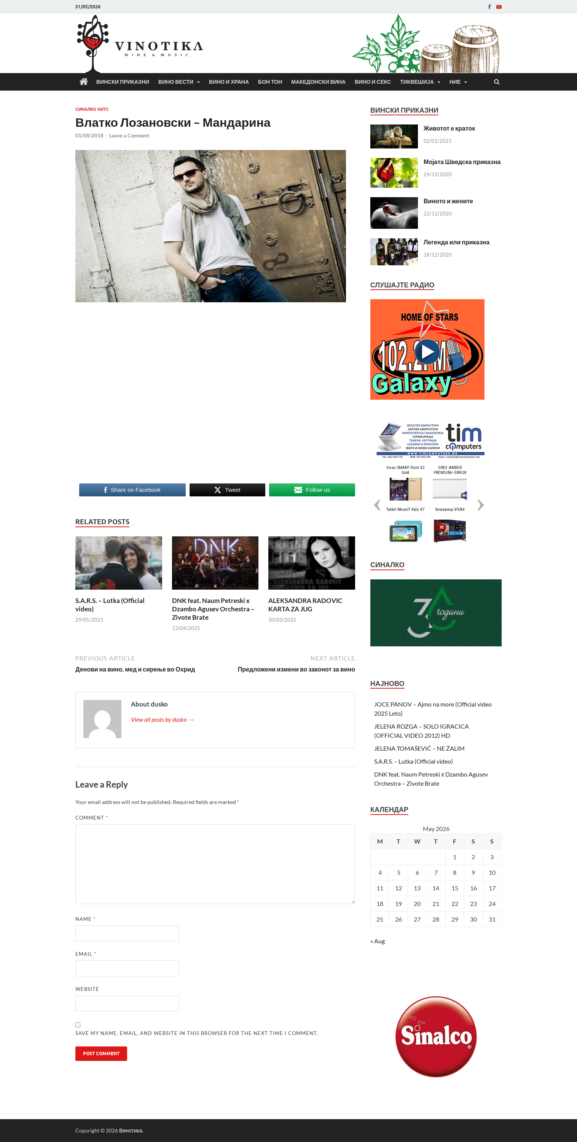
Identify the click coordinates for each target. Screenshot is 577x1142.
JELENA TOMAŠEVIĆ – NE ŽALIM (419, 748)
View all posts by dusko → (162, 719)
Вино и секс (373, 82)
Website (87, 989)
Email (85, 954)
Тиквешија (417, 82)
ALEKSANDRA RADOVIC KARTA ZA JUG (305, 605)
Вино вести (175, 82)
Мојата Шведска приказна (462, 161)
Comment (91, 818)
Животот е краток (449, 128)
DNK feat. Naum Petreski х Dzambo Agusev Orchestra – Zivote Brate (213, 609)
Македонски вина (318, 82)
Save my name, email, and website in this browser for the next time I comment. (196, 1033)
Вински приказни (122, 82)
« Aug (377, 940)
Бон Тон (270, 82)
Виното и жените (448, 200)
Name (85, 919)
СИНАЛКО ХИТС (92, 109)
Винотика (130, 1130)
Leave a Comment (129, 135)
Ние (455, 82)
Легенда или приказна (456, 242)
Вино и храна (229, 82)
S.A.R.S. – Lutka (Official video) (413, 761)
